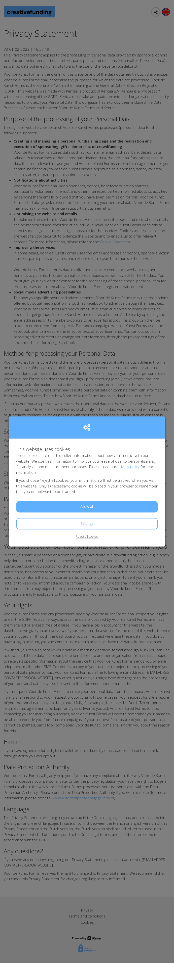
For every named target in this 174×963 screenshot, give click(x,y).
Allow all (87, 506)
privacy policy (128, 466)
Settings (86, 523)
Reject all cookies (87, 536)
